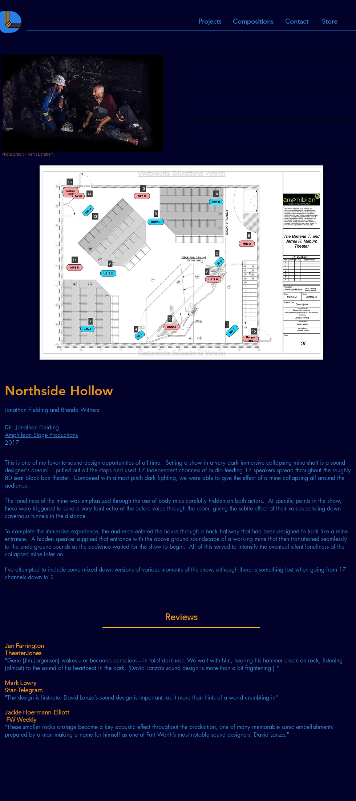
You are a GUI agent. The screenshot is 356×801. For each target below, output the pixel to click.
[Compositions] (253, 22)
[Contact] (296, 22)
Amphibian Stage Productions (41, 435)
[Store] (329, 22)
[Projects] (209, 22)
